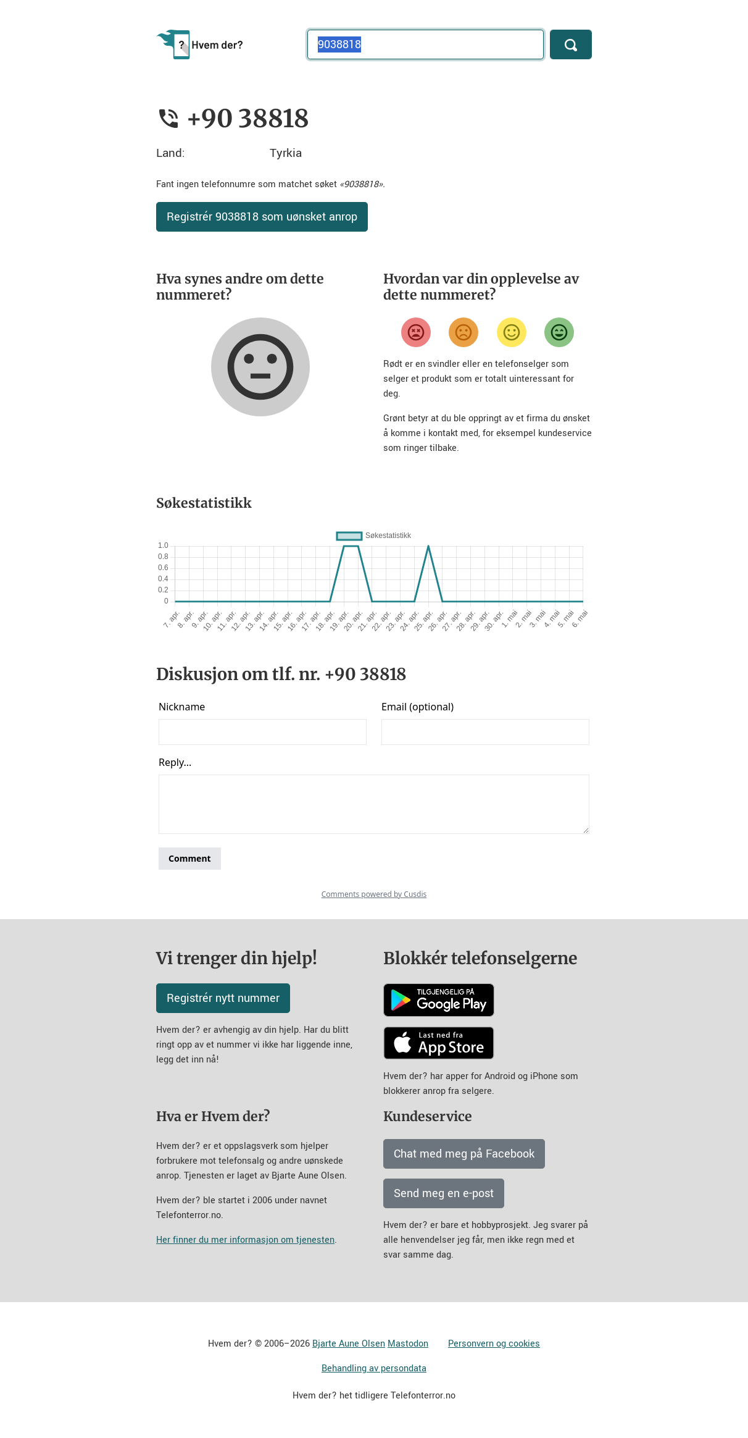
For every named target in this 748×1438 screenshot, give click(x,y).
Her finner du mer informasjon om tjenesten (245, 1240)
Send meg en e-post (444, 1193)
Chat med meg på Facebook (464, 1154)
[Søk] (571, 44)
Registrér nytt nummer (223, 998)
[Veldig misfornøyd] (416, 332)
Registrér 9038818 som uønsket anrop (262, 217)
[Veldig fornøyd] (559, 332)
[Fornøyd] (511, 332)
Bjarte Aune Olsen (348, 1343)
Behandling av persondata (374, 1368)
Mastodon (408, 1343)
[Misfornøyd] (463, 332)
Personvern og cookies (494, 1343)
